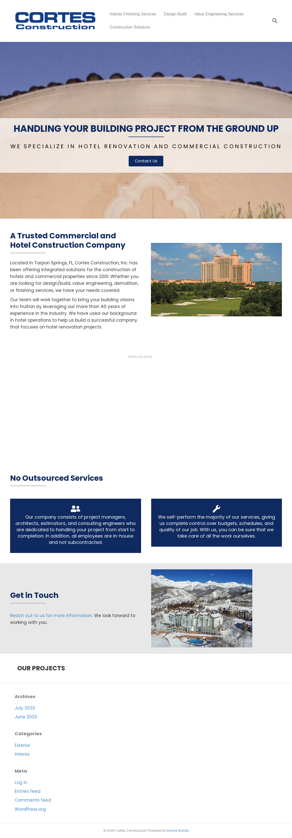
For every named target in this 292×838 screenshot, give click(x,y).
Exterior (22, 745)
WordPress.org (30, 809)
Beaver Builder (178, 830)
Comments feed (33, 800)
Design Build (175, 14)
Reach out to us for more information (51, 616)
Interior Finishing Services (133, 14)
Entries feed (27, 791)
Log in (21, 782)
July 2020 (25, 708)
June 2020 (26, 717)
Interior (22, 754)
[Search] (272, 21)
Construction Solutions (130, 27)
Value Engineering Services (218, 14)
